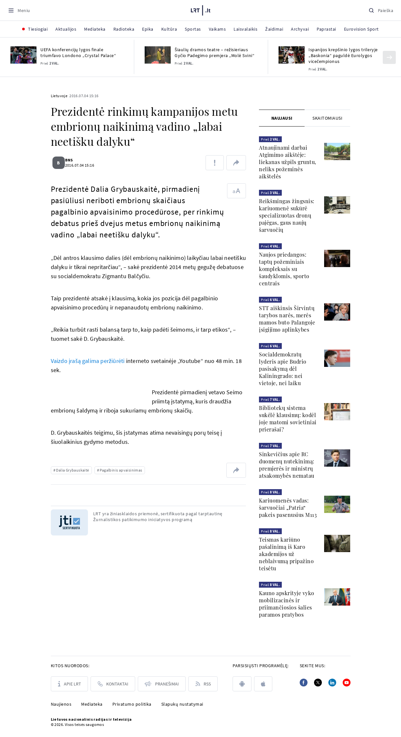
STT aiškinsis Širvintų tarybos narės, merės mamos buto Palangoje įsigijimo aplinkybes (287, 319)
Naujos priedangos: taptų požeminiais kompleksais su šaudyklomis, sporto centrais (284, 269)
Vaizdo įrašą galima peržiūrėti (88, 361)
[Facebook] (304, 682)
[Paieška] (380, 10)
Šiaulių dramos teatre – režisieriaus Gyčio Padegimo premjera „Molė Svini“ (214, 52)
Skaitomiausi (327, 118)
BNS (73, 160)
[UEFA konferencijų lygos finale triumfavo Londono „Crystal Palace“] (23, 55)
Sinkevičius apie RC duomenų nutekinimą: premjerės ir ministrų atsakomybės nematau (286, 465)
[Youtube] (347, 682)
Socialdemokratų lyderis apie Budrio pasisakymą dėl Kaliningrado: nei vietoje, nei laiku (283, 368)
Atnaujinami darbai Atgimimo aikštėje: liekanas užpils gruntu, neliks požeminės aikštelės (287, 162)
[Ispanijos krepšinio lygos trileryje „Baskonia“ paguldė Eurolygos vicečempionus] (292, 55)
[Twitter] (318, 682)
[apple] (263, 683)
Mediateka (92, 704)
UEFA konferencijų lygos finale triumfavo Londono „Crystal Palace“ (78, 52)
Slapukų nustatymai (182, 704)
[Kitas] (389, 57)
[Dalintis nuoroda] (236, 162)
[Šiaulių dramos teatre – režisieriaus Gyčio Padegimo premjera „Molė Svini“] (158, 55)
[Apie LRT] (69, 683)
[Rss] (203, 683)
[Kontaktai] (113, 683)
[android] (242, 683)
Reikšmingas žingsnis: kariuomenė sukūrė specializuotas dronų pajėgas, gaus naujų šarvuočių (286, 215)
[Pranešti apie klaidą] (215, 162)
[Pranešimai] (162, 683)
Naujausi (282, 118)
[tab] (282, 118)
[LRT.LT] (200, 9)
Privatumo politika (131, 704)
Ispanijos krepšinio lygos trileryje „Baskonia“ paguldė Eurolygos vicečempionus (343, 55)
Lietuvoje (59, 95)
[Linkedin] (332, 682)
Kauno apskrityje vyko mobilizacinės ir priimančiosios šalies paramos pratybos (286, 604)
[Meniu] (19, 10)
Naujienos (61, 704)
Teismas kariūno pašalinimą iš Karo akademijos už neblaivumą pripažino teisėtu (286, 554)
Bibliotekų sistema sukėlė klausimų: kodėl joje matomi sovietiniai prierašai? (288, 418)
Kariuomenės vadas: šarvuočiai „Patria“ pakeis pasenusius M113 (288, 507)
